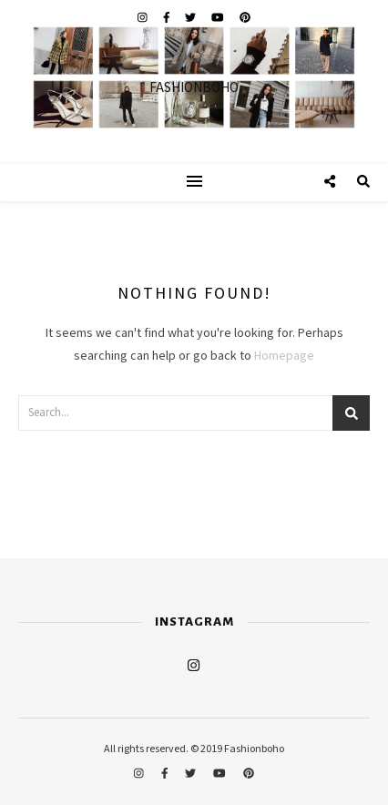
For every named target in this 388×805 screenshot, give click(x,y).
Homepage (284, 356)
